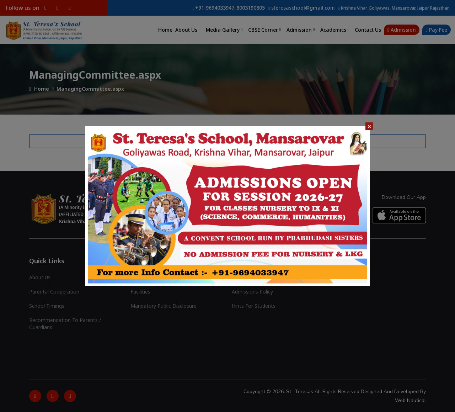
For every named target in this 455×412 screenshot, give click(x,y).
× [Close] (369, 126)
